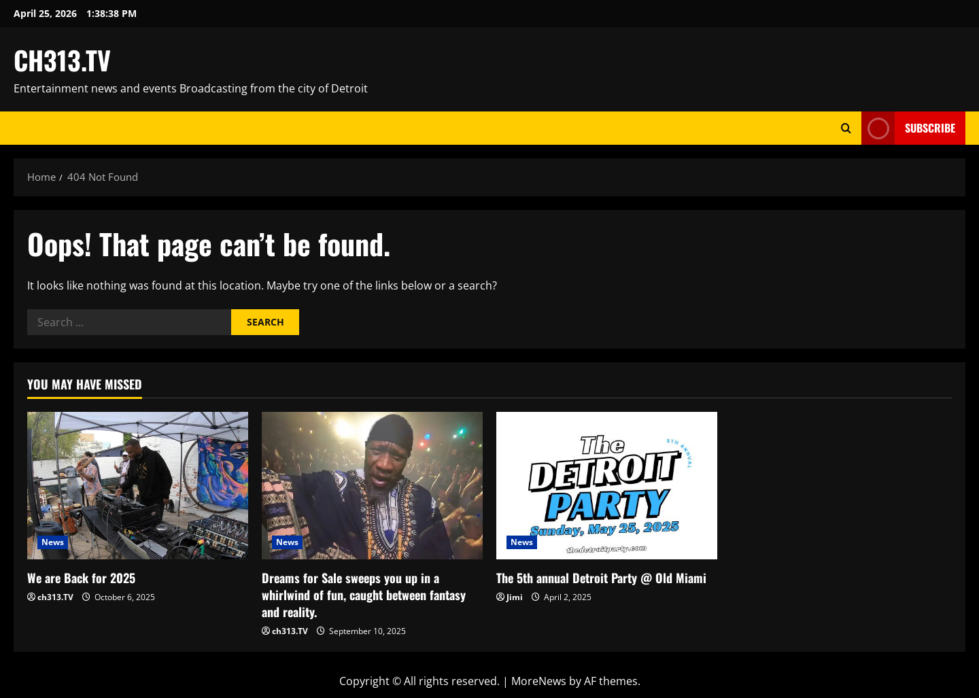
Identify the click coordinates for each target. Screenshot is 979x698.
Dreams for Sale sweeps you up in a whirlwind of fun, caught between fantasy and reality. (364, 595)
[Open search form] (846, 128)
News (52, 542)
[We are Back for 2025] (137, 485)
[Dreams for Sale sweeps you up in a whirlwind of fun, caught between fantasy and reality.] (372, 485)
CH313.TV (62, 60)
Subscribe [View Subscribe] (908, 128)
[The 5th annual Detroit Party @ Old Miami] (606, 485)
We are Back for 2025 (81, 578)
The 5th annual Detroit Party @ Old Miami (601, 578)
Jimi (514, 597)
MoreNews (538, 681)
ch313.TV (55, 597)
